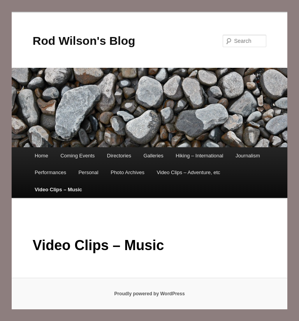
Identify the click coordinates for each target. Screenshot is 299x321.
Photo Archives (127, 172)
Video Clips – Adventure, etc (188, 172)
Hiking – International (199, 156)
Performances (50, 172)
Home (41, 156)
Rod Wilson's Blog (84, 40)
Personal (88, 172)
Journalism (248, 156)
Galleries (153, 156)
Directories (119, 156)
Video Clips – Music (58, 189)
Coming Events (77, 156)
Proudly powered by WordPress (149, 293)
